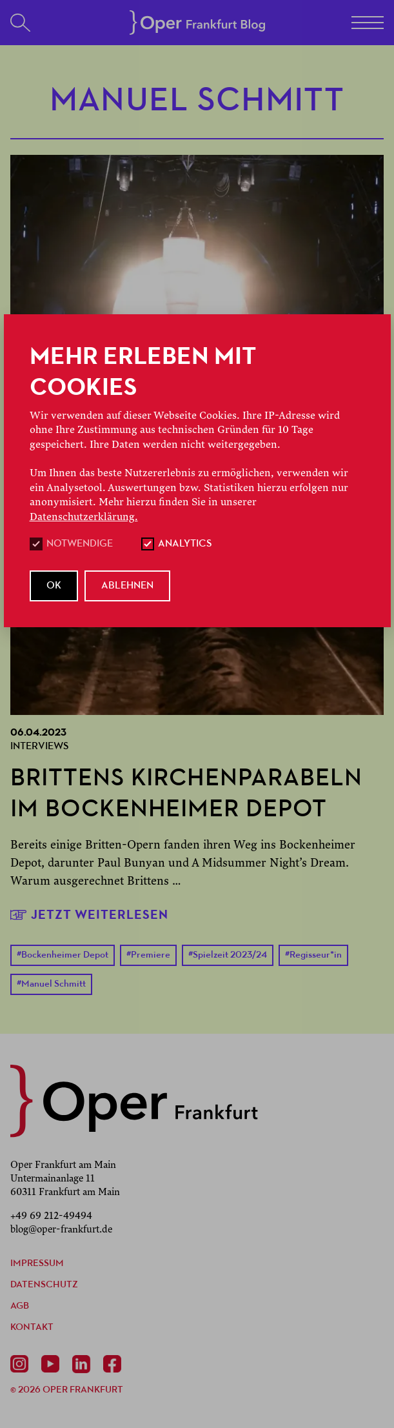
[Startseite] (197, 22)
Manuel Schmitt (51, 984)
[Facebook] (114, 1364)
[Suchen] (20, 23)
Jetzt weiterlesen (89, 914)
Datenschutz (44, 1285)
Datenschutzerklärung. (84, 516)
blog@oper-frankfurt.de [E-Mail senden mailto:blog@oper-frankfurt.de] (61, 1229)
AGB (19, 1306)
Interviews (39, 746)
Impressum (37, 1264)
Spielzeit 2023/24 (227, 955)
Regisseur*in (313, 955)
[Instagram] (22, 1364)
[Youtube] (52, 1364)
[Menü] (367, 23)
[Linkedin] (83, 1364)
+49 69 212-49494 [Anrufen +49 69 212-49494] (51, 1216)
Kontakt (32, 1327)
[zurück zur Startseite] (134, 1101)
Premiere (148, 955)
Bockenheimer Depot (62, 955)
